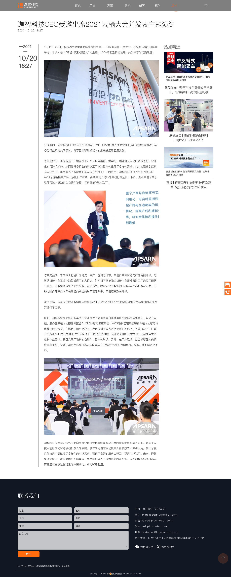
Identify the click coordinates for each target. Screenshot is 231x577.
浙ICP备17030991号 (99, 573)
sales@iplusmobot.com (156, 520)
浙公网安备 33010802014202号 (125, 573)
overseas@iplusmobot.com (159, 514)
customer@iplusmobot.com (159, 532)
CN (206, 5)
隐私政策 (65, 565)
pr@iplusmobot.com (155, 526)
